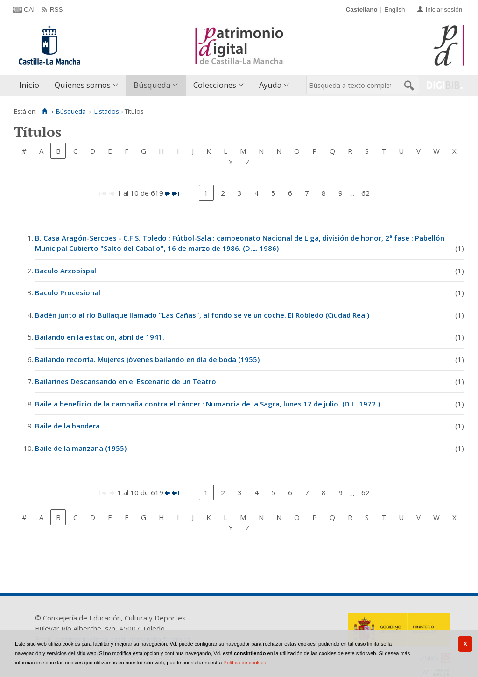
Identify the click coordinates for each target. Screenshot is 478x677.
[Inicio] (45, 111)
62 (365, 193)
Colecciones (214, 84)
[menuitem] (31, 85)
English (394, 9)
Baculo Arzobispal (65, 270)
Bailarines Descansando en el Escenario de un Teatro (125, 381)
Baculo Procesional (67, 292)
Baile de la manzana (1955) (81, 448)
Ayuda (270, 84)
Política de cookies (244, 662)
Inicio (29, 84)
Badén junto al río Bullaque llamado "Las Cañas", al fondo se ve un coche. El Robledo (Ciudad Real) (202, 315)
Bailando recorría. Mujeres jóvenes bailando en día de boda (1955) (147, 359)
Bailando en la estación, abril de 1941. (99, 337)
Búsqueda (152, 84)
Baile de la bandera (67, 425)
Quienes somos (83, 84)
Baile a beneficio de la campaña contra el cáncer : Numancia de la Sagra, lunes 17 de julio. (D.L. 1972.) (207, 403)
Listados (106, 111)
